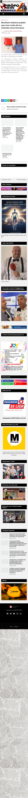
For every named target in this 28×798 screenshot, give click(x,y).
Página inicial (4, 20)
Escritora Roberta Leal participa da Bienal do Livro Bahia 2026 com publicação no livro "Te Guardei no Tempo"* (12, 2)
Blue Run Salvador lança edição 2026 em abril (7, 155)
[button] (24, 1)
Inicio (11, 626)
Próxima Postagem (21, 179)
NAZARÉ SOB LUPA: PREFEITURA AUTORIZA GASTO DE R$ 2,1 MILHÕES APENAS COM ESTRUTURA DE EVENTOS (17, 562)
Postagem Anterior (6, 179)
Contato (16, 626)
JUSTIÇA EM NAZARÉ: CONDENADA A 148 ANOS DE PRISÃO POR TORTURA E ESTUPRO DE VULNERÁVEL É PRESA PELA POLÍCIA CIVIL (18, 544)
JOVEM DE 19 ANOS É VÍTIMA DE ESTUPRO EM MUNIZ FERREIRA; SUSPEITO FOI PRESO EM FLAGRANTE (17, 570)
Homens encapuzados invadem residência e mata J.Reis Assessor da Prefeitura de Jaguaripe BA (17, 535)
